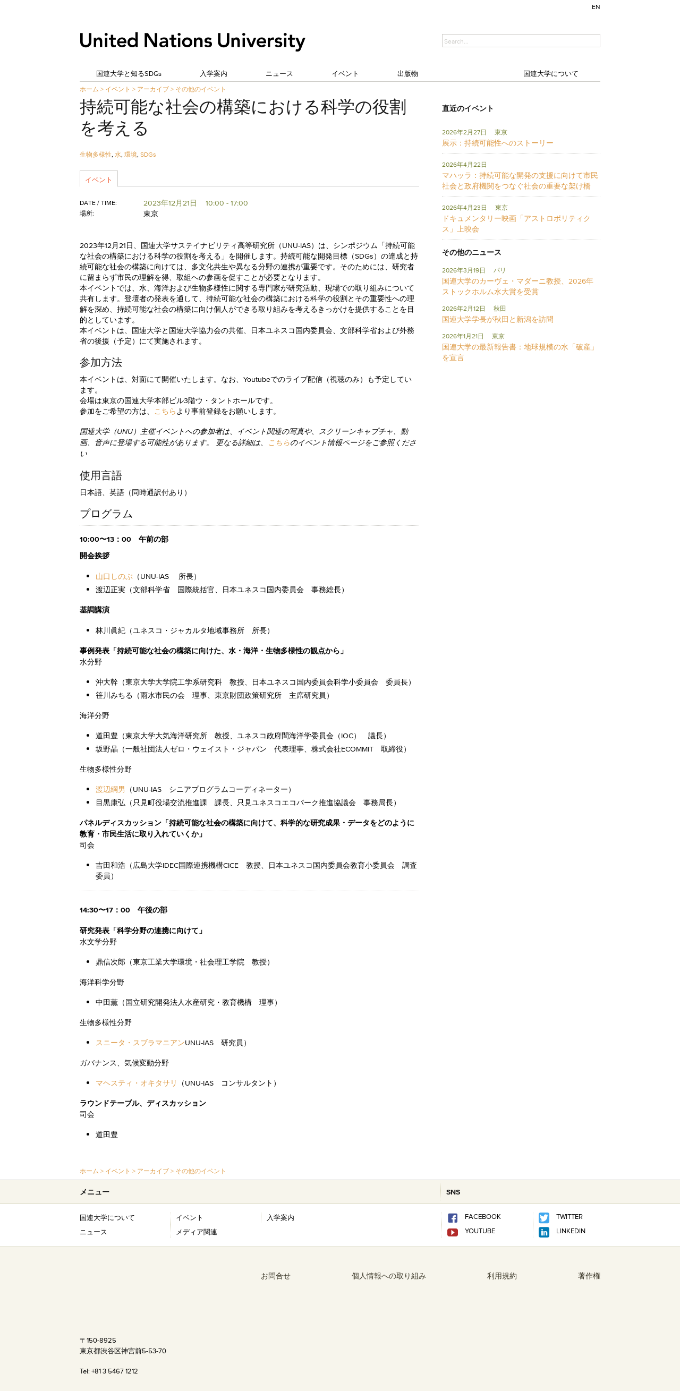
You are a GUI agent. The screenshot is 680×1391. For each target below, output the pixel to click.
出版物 (407, 73)
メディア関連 (196, 1231)
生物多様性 (96, 154)
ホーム (89, 88)
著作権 (589, 1276)
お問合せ (276, 1276)
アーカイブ (153, 88)
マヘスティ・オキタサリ (136, 1083)
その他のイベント (200, 88)
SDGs (148, 154)
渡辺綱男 (110, 789)
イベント (345, 73)
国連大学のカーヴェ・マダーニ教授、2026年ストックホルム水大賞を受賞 (517, 286)
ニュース (279, 73)
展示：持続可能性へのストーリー (498, 143)
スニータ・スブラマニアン (140, 1042)
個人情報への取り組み (389, 1276)
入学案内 (213, 73)
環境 (130, 154)
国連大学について (551, 73)
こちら (165, 411)
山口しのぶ (114, 576)
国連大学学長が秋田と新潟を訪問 (498, 319)
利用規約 (502, 1276)
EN (596, 6)
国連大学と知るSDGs (129, 73)
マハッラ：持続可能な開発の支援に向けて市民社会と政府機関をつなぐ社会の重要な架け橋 (520, 180)
